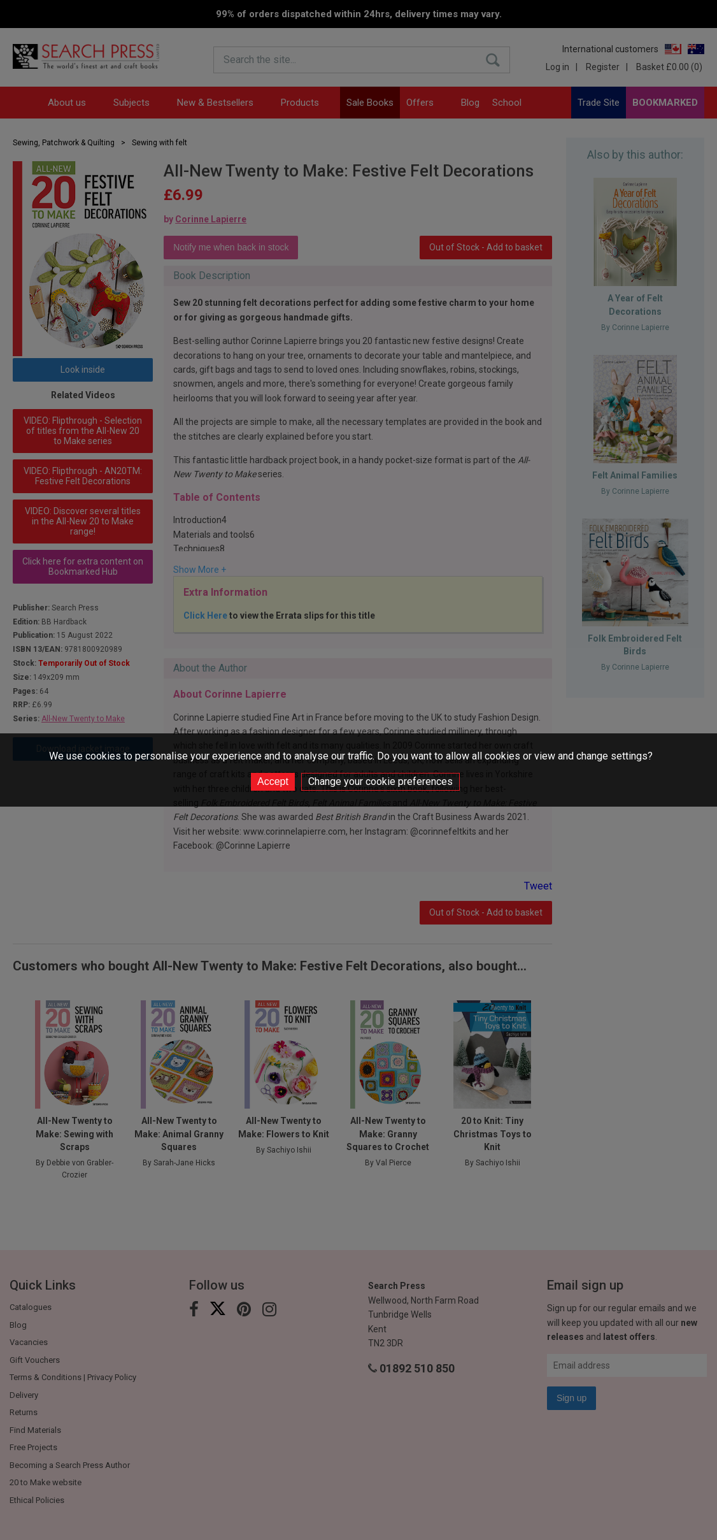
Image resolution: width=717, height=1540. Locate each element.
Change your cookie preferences (380, 781)
